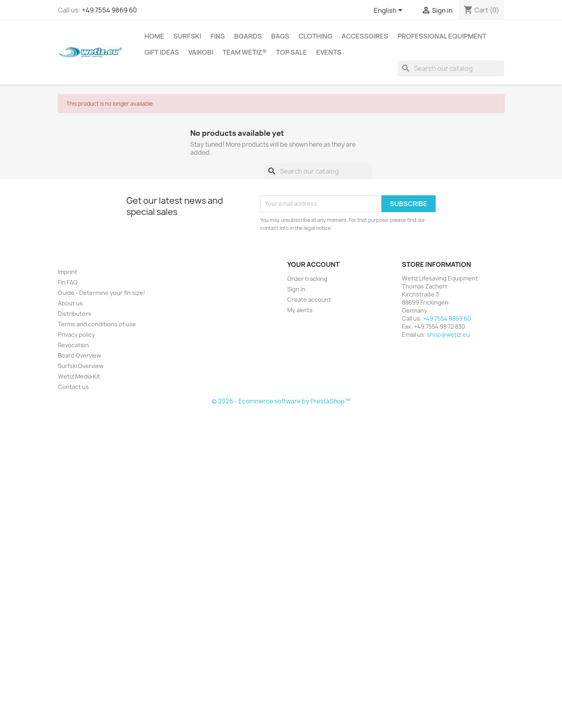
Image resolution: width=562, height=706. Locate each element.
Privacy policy (76, 334)
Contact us (73, 387)
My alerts (300, 310)
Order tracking (307, 278)
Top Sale (291, 52)
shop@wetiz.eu (448, 334)
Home (154, 36)
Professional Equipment (441, 36)
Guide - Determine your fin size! (101, 293)
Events (329, 52)
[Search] (451, 68)
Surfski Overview (80, 366)
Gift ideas (161, 52)
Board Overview (79, 355)
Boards (248, 36)
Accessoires (365, 36)
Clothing (315, 36)
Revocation (73, 345)
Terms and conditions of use (97, 324)
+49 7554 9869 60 (109, 10)
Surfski (187, 36)
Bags (280, 36)
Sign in (296, 289)
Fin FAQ (68, 282)
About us (70, 303)
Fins (217, 36)
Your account (313, 264)
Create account (309, 299)
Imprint (67, 272)
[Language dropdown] (389, 11)
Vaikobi (200, 52)
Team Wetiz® (244, 52)
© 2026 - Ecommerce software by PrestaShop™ (281, 401)
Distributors (74, 313)
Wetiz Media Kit (79, 376)
